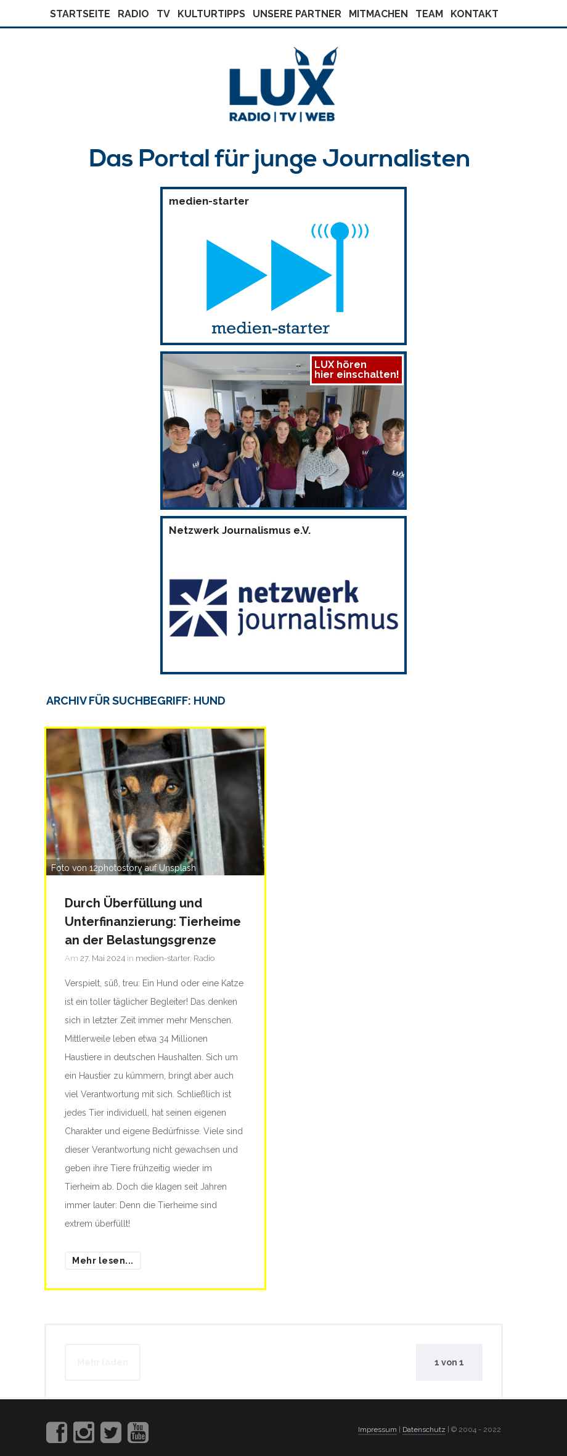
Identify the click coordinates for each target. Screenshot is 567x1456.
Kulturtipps (211, 14)
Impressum (377, 1429)
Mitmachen (378, 14)
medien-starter (163, 958)
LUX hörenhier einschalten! (356, 369)
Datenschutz (424, 1429)
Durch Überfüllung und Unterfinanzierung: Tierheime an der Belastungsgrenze (153, 921)
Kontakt (475, 14)
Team (429, 14)
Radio (133, 14)
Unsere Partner (297, 14)
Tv (163, 14)
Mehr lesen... (103, 1261)
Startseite (80, 14)
